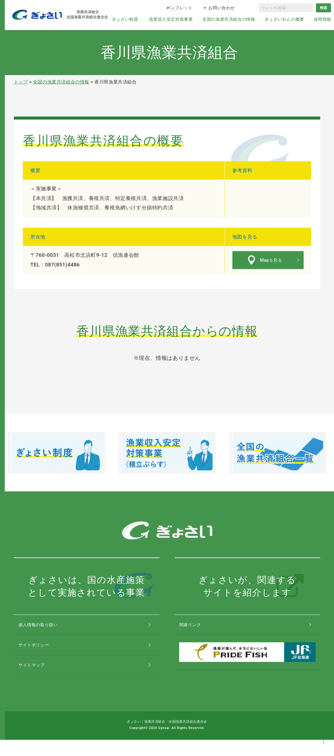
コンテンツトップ (323, 726)
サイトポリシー (40, 653)
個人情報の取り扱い (45, 627)
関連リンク (196, 627)
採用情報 (322, 19)
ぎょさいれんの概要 (284, 19)
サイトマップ (38, 678)
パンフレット (179, 7)
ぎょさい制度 (125, 19)
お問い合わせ (221, 7)
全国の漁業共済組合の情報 (228, 19)
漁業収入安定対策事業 (171, 19)
